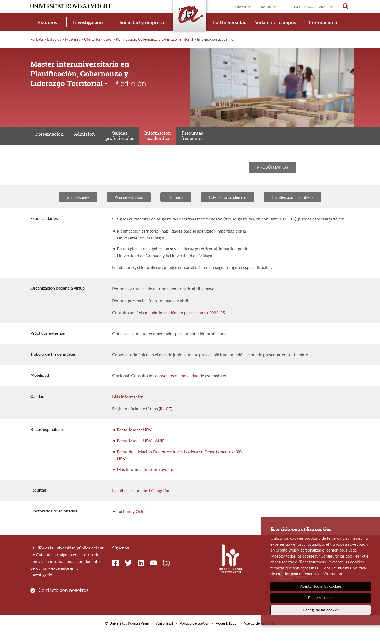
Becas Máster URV (134, 439)
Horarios (175, 206)
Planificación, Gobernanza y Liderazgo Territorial (154, 39)
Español (240, 7)
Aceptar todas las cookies (320, 586)
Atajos (265, 7)
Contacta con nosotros (63, 599)
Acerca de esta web (259, 632)
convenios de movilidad (176, 385)
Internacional (324, 22)
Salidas (127, 138)
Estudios (47, 22)
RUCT (165, 418)
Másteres (72, 39)
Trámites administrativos (298, 206)
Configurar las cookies (321, 610)
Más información (128, 405)
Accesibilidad (226, 632)
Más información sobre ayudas (145, 478)
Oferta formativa (98, 39)
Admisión (89, 138)
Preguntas (207, 138)
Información (169, 138)
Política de (194, 632)
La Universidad (230, 22)
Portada (36, 39)
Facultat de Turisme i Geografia (140, 499)
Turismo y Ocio (131, 520)
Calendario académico (229, 206)
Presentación (51, 138)
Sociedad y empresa (142, 22)
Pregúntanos (272, 174)
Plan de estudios (125, 206)
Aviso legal (164, 632)
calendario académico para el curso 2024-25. (184, 321)
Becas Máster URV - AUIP (141, 450)
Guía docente (71, 206)
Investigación (88, 22)
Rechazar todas (320, 598)
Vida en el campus (275, 22)
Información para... (311, 7)
